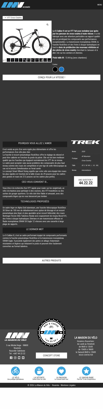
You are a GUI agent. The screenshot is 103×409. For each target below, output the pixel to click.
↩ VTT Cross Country (13, 18)
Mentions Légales (68, 385)
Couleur (55, 64)
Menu (99, 5)
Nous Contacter (86, 355)
